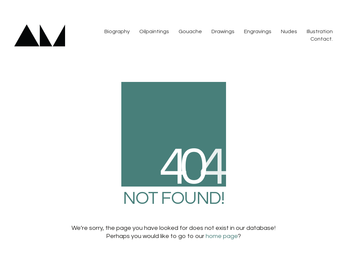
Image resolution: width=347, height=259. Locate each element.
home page (222, 236)
